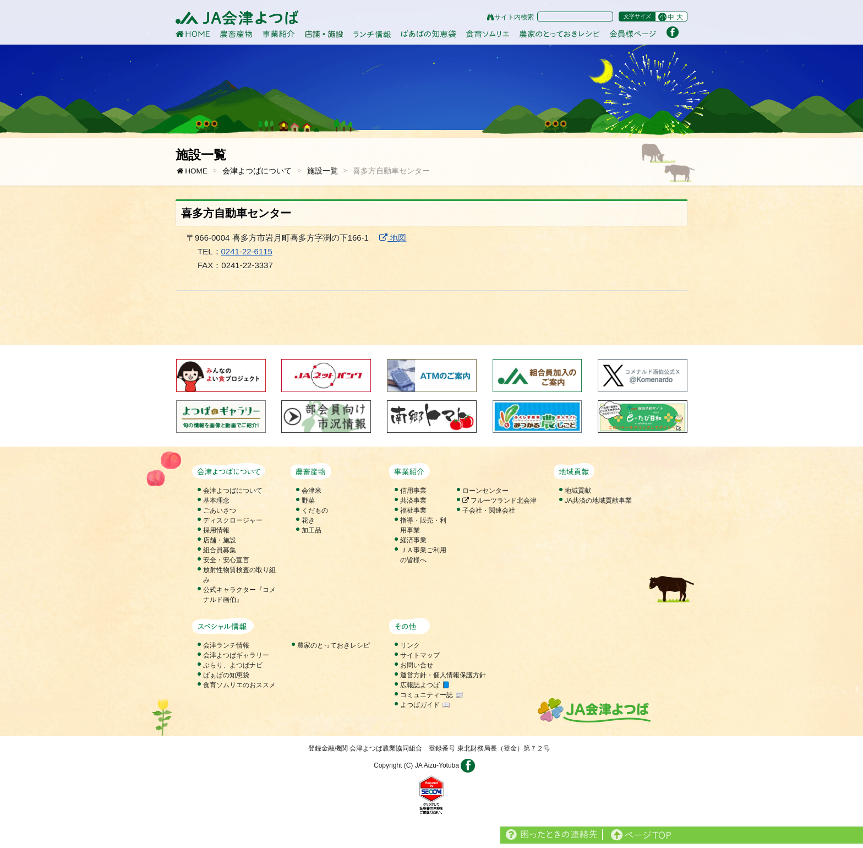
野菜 (308, 500)
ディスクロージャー (233, 520)
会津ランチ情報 (226, 645)
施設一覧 (322, 171)
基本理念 (216, 500)
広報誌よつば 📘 (425, 685)
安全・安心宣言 (226, 560)
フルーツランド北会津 (499, 500)
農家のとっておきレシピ (333, 645)
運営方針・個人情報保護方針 (443, 675)
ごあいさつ (219, 510)
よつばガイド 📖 (425, 705)
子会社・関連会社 (488, 510)
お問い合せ (416, 665)
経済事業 (413, 540)
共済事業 (413, 500)
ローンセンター (485, 490)
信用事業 (413, 490)
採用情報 (216, 530)
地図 (392, 237)
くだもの (315, 510)
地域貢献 (578, 490)
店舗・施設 (219, 540)
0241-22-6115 (246, 251)
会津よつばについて (257, 171)
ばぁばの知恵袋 (226, 675)
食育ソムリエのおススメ (239, 685)
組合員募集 (219, 550)
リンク (410, 645)
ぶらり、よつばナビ (233, 665)
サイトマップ (420, 655)
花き (308, 520)
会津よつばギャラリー (236, 655)
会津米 (311, 490)
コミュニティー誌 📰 (431, 695)
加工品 (311, 530)
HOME (191, 171)
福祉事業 (413, 510)
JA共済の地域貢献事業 (598, 500)
